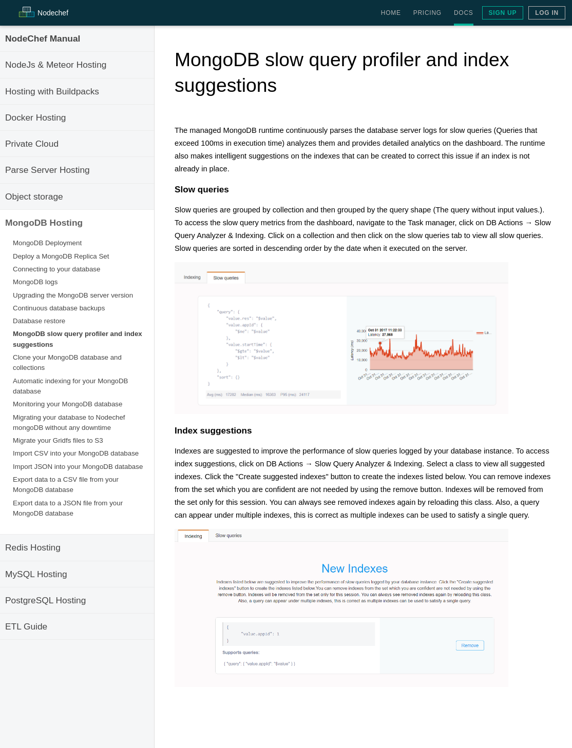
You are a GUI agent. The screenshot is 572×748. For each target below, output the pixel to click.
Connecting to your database (56, 269)
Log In (547, 12)
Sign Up (503, 12)
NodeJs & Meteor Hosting (55, 65)
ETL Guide (26, 626)
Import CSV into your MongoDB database (76, 453)
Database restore (39, 321)
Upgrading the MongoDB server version (73, 295)
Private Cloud (32, 144)
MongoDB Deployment (47, 243)
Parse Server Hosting (47, 170)
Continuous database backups (59, 308)
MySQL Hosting (36, 574)
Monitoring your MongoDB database (67, 404)
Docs (463, 12)
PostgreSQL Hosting (45, 600)
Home (391, 12)
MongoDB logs (35, 282)
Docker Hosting (35, 117)
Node (52, 13)
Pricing (427, 12)
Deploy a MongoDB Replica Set (61, 256)
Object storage (34, 196)
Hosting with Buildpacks (52, 91)
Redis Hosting (33, 547)
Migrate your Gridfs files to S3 (58, 440)
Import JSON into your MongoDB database (78, 466)
